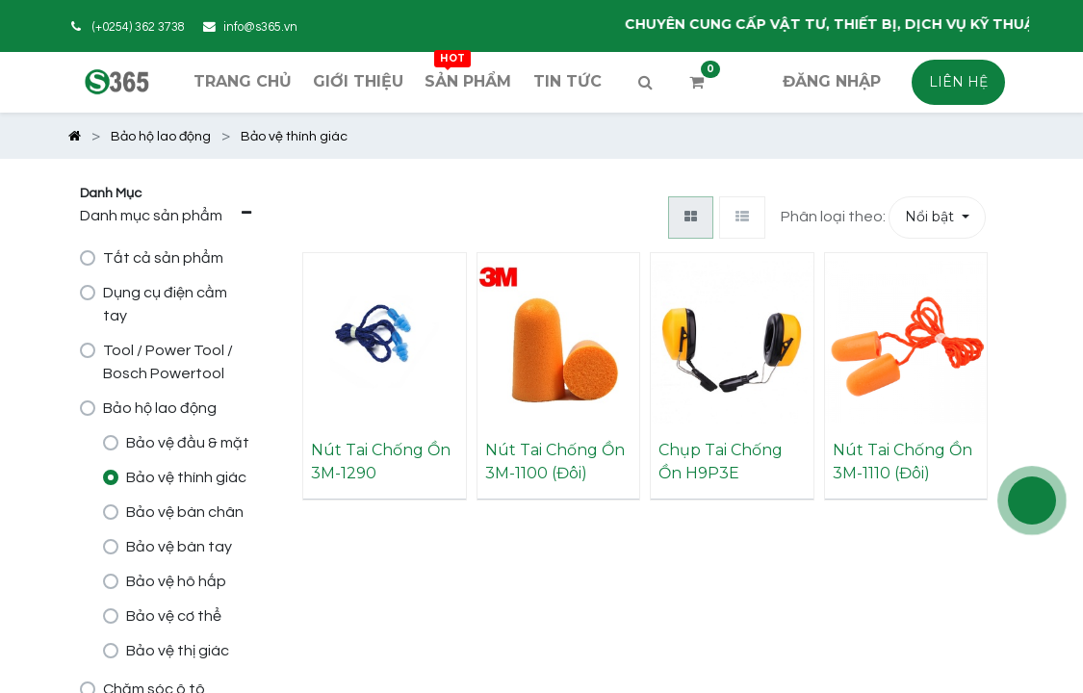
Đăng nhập (832, 81)
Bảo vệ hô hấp (176, 581)
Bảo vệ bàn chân (185, 512)
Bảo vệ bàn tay (179, 546)
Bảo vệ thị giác (177, 650)
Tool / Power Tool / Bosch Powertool (168, 362)
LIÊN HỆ (958, 81)
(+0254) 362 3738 (138, 27)
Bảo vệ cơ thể (173, 616)
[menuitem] (241, 82)
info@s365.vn (260, 27)
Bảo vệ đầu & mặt (187, 442)
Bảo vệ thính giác (186, 477)
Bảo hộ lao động (160, 408)
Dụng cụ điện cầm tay (165, 304)
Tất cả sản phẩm (163, 258)
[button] (937, 218)
